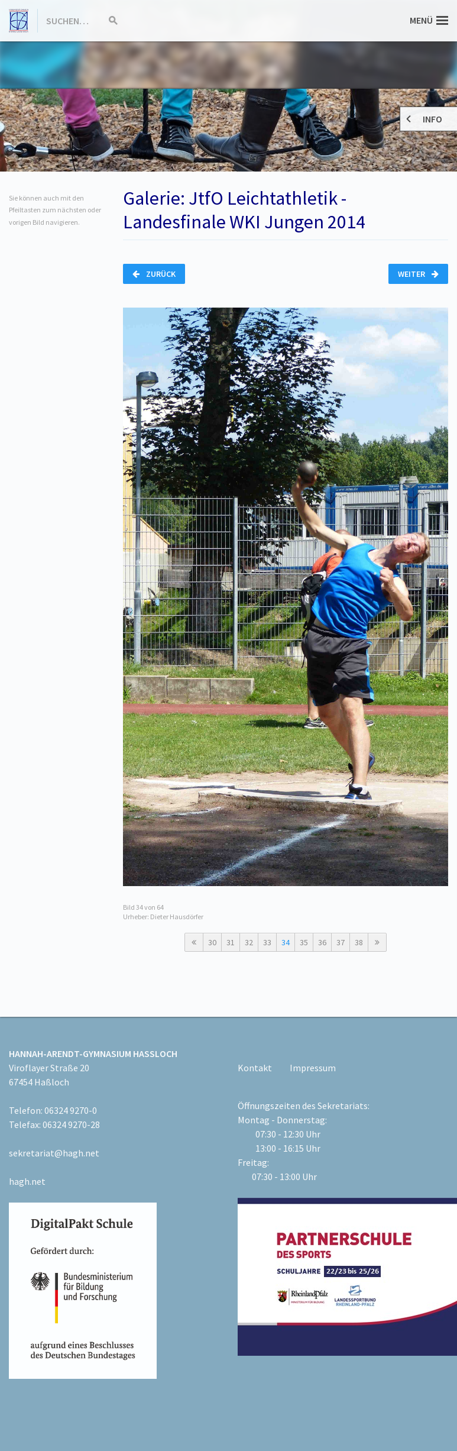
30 (212, 942)
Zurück (154, 274)
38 (359, 942)
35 (304, 942)
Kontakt (255, 1068)
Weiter (418, 274)
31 (230, 942)
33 (267, 942)
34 (285, 942)
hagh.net (27, 1181)
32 (249, 942)
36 (322, 942)
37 (340, 942)
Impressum (313, 1068)
